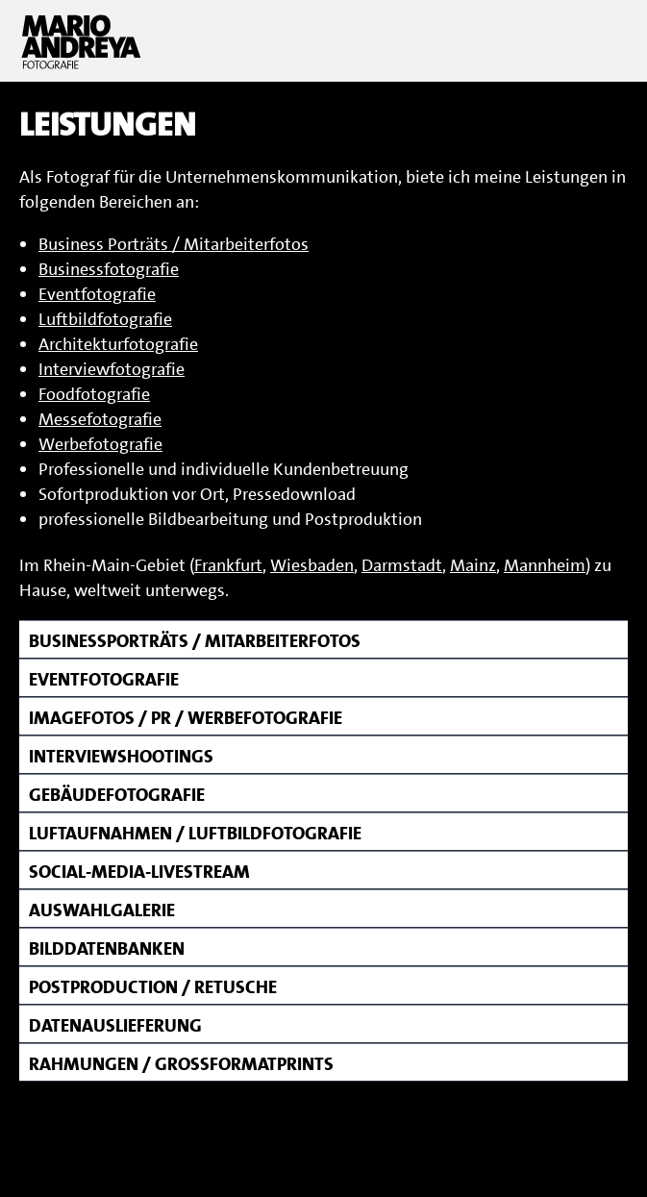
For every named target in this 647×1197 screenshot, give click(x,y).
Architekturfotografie (118, 344)
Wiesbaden (312, 565)
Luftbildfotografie (105, 319)
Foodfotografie (94, 394)
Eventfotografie (97, 294)
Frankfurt (228, 565)
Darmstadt (401, 565)
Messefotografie (100, 419)
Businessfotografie (108, 269)
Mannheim (544, 565)
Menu (603, 41)
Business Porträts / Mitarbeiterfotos (173, 244)
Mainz (473, 565)
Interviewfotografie (111, 369)
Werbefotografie (100, 444)
